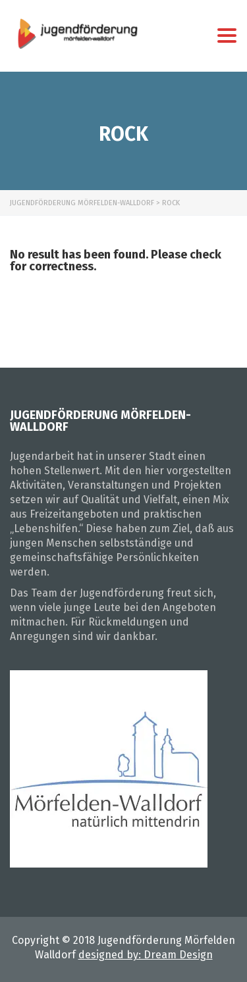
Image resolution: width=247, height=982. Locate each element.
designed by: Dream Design (145, 954)
